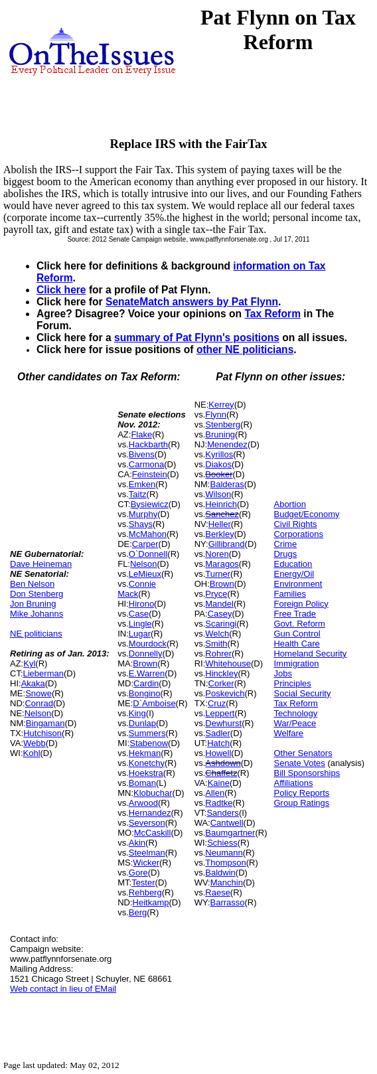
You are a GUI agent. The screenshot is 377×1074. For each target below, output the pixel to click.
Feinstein (149, 474)
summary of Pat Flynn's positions (196, 337)
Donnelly (146, 653)
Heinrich (221, 504)
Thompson (225, 863)
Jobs (282, 673)
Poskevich (224, 693)
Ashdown (222, 763)
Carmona (146, 464)
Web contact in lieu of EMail (63, 989)
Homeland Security (309, 653)
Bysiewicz (150, 504)
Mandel (219, 604)
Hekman (145, 753)
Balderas (227, 484)
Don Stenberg (36, 594)
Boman (142, 783)
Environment (297, 584)
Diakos (218, 464)
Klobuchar (153, 793)
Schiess (222, 843)
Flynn (215, 415)
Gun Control (296, 634)
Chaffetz (221, 773)
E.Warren (147, 673)
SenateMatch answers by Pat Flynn (192, 301)
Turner (217, 574)
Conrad (39, 703)
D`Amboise (154, 703)
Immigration (296, 663)
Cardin (146, 683)
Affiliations (293, 783)
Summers (147, 733)
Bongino (145, 693)
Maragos (222, 564)
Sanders (222, 813)
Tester (143, 882)
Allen (214, 793)
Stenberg (222, 424)
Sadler (217, 733)
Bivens (142, 454)
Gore (138, 873)
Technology (295, 713)
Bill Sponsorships (306, 773)
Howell (218, 753)
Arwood (143, 803)
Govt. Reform (299, 624)
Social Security (302, 693)
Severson (147, 823)
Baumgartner (230, 833)
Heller (219, 524)
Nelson (38, 713)
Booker (218, 474)
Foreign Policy (300, 604)
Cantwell (227, 823)
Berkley (219, 534)
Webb (34, 743)
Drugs (285, 554)
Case (139, 614)
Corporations (298, 534)
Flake (141, 434)
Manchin (226, 882)
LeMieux (145, 574)
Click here (61, 289)
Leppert (219, 713)
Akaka (33, 683)
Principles (292, 683)
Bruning (220, 434)
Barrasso (227, 902)
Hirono (141, 604)
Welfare (288, 733)
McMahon (148, 534)
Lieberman (43, 673)
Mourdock (148, 644)
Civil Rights (295, 524)
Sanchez (222, 514)
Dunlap (142, 723)
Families (289, 594)
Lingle (140, 624)
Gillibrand (226, 544)
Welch (217, 634)
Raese (217, 892)
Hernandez (150, 813)
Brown (145, 663)
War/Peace (294, 723)
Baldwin (220, 873)
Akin (137, 843)
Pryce (216, 594)
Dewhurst (223, 723)
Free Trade (294, 614)
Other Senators (302, 753)
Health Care (296, 644)
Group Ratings (301, 803)
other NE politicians (244, 349)
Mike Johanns (36, 614)
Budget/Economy (306, 514)
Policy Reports (301, 793)
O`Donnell (148, 554)
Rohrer (218, 653)
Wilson (218, 494)
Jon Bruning (33, 604)
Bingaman (45, 723)
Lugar (140, 634)
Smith (216, 644)
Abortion (289, 504)
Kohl (31, 753)
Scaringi (220, 624)
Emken (142, 484)
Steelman (147, 853)
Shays (141, 524)
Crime (285, 544)
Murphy (143, 514)
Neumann (223, 853)
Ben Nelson (32, 584)
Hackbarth (148, 444)
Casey (220, 614)
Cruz (217, 703)
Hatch (218, 743)
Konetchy (147, 763)
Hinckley (221, 673)
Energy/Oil (293, 574)
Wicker (146, 863)
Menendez (227, 444)
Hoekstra (146, 773)
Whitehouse (228, 663)
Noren (216, 554)
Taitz (138, 494)
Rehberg (145, 892)
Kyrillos (219, 454)
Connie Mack (136, 589)
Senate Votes (299, 763)
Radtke (218, 803)
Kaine (219, 783)
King (137, 713)
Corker (221, 683)
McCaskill (152, 833)
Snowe (38, 693)
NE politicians (36, 634)
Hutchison (42, 733)
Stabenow (148, 743)
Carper (145, 544)
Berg (138, 912)
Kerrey (221, 405)
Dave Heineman (41, 564)
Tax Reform (272, 313)
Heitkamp (151, 902)
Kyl (29, 663)
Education (292, 564)
